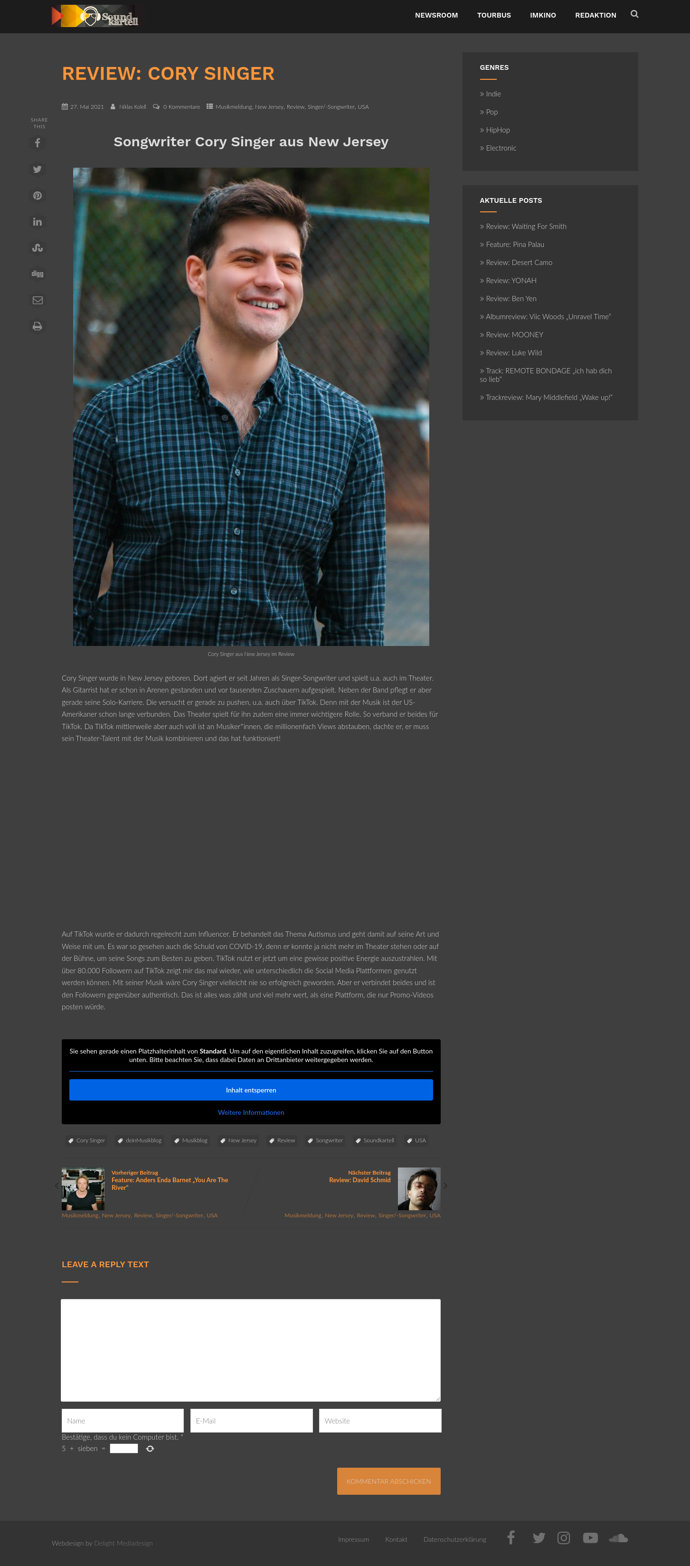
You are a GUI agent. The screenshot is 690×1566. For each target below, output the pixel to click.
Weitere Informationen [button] (251, 1112)
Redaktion (595, 15)
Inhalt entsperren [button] (251, 1090)
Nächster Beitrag (346, 1176)
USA (363, 106)
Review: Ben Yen (508, 298)
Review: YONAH (508, 280)
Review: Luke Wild (511, 352)
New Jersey (269, 106)
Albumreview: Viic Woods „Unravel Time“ (545, 316)
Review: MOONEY (512, 334)
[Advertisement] (251, 842)
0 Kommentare (181, 106)
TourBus (494, 15)
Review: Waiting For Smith (523, 226)
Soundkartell (379, 1140)
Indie (490, 93)
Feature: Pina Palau (512, 244)
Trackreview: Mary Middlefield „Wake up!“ (546, 397)
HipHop (495, 129)
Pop (489, 111)
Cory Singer (90, 1140)
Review (296, 106)
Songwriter (329, 1140)
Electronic (498, 147)
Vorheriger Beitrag (156, 1180)
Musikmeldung (234, 106)
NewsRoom (436, 15)
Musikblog (195, 1140)
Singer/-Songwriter (331, 106)
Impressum (353, 1539)
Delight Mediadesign (123, 1543)
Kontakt (396, 1539)
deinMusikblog (143, 1140)
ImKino (543, 15)
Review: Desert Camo (516, 262)
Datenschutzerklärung (455, 1539)
